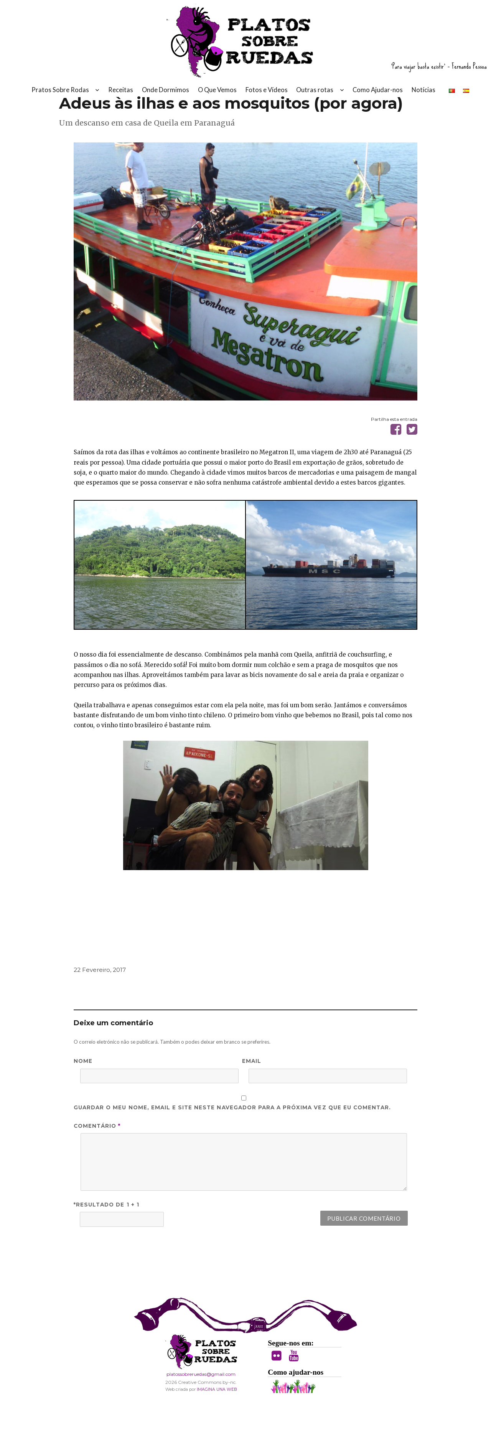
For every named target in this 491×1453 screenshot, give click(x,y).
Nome (83, 1105)
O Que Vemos (217, 96)
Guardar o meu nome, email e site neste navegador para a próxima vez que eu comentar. (232, 1152)
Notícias (423, 96)
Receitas (120, 96)
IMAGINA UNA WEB (217, 1433)
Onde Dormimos (165, 96)
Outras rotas (314, 96)
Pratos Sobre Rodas (60, 96)
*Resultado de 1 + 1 (106, 1249)
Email (251, 1105)
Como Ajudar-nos (378, 96)
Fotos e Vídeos (267, 96)
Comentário (97, 1170)
